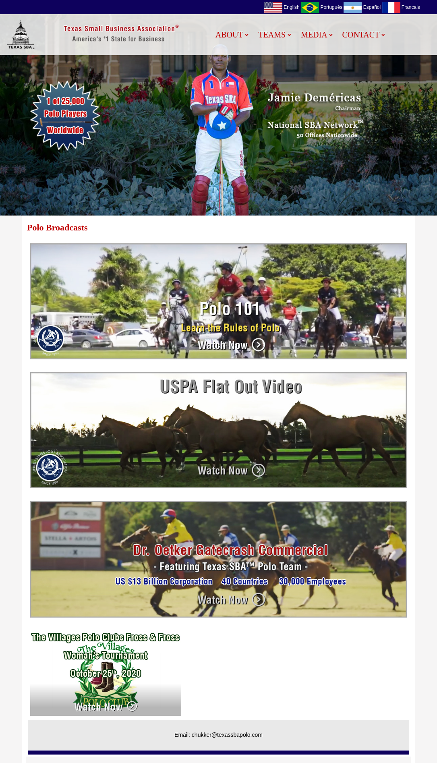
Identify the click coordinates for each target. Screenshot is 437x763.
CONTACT (363, 34)
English (282, 7)
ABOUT (232, 34)
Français (401, 7)
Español (362, 7)
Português (321, 7)
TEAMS (274, 34)
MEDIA (316, 34)
